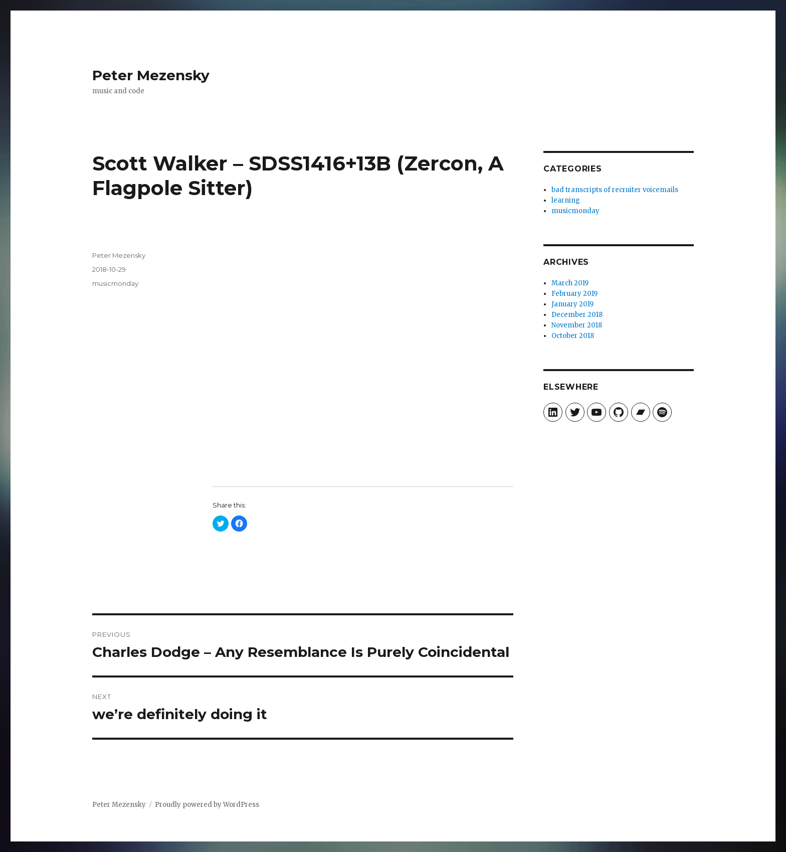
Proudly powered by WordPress (207, 804)
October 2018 (572, 335)
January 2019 (572, 304)
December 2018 (577, 314)
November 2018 (576, 325)
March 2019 (569, 283)
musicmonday (115, 283)
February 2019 (574, 293)
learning (565, 200)
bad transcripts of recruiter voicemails (614, 190)
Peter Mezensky (151, 75)
